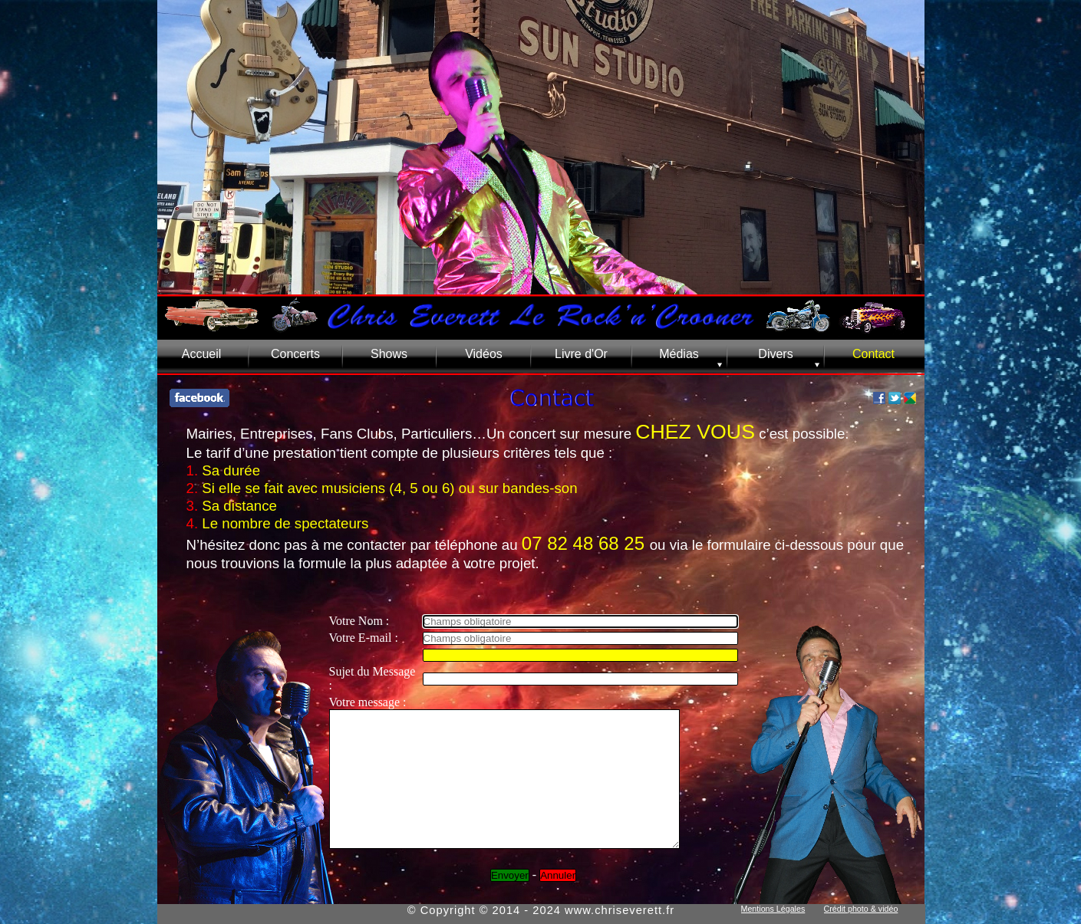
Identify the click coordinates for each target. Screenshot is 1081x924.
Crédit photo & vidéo (861, 908)
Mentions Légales (773, 908)
